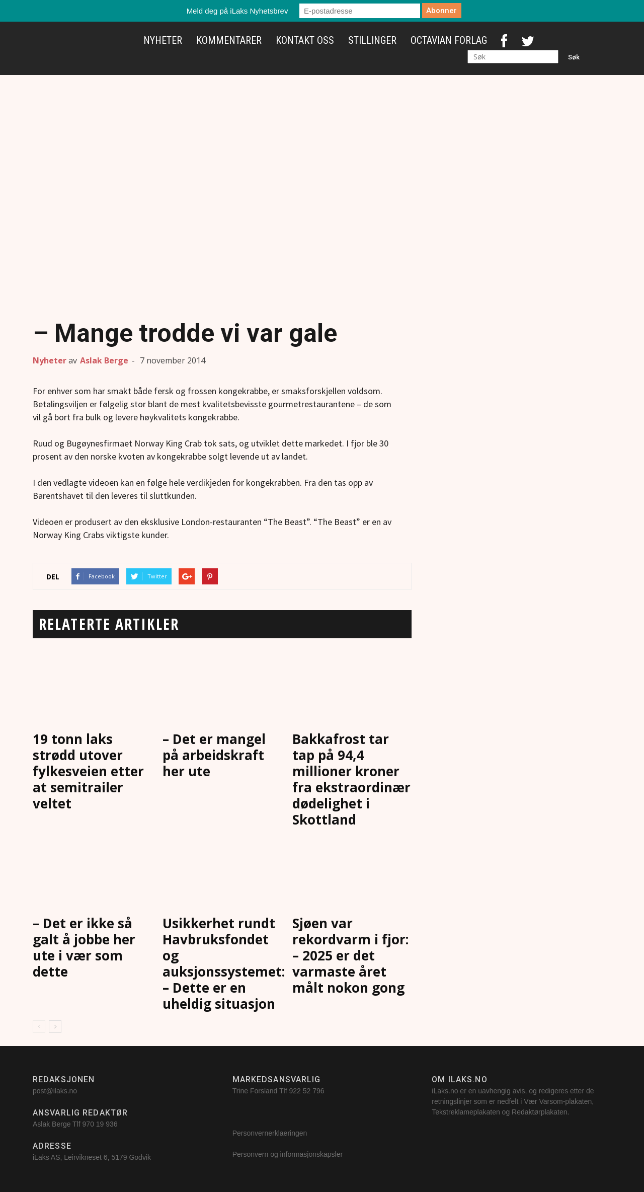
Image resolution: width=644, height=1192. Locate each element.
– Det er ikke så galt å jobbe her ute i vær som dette (84, 947)
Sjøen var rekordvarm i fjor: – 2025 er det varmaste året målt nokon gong (350, 955)
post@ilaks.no (55, 1091)
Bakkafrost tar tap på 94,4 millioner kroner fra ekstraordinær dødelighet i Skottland (351, 779)
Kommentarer (229, 40)
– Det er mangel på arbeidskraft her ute (214, 755)
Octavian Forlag (449, 40)
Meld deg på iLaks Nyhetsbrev (237, 11)
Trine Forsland (255, 1091)
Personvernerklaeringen (269, 1133)
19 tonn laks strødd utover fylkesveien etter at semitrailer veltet (88, 771)
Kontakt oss (305, 40)
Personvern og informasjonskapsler (288, 1154)
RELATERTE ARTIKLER (109, 624)
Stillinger (372, 40)
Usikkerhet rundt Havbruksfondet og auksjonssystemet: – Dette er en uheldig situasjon (224, 963)
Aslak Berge (104, 360)
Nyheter (162, 40)
